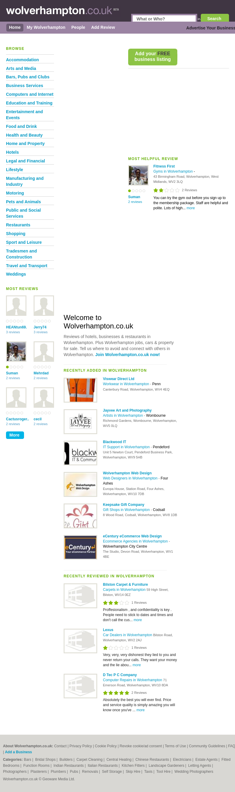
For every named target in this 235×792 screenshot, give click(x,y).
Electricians (182, 759)
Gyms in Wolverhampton (173, 171)
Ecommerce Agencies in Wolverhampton (136, 541)
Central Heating (120, 759)
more (191, 208)
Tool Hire (164, 771)
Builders (66, 759)
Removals (90, 771)
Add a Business (18, 752)
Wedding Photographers (193, 771)
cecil (38, 419)
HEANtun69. (16, 327)
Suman (12, 373)
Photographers (15, 771)
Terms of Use (175, 746)
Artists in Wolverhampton (123, 415)
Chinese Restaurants (152, 759)
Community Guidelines (207, 746)
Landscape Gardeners (167, 765)
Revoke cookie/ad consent (141, 746)
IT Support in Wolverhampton (127, 447)
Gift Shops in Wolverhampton (127, 510)
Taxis (149, 771)
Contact (60, 746)
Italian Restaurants (103, 765)
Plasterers (39, 771)
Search (214, 18)
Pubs (74, 771)
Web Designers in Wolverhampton (130, 478)
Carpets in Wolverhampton (124, 590)
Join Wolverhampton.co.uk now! (127, 354)
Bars (28, 759)
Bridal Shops (45, 759)
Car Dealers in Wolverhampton (128, 635)
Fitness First (164, 166)
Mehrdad (41, 373)
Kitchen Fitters (134, 765)
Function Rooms (37, 765)
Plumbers (59, 771)
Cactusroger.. (16, 419)
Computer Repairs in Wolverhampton (133, 680)
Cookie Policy (106, 746)
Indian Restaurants (69, 765)
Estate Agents (206, 759)
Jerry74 (40, 327)
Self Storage (112, 771)
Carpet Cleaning (90, 759)
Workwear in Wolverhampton (126, 384)
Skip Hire (133, 771)
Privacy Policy (81, 746)
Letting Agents (200, 765)
